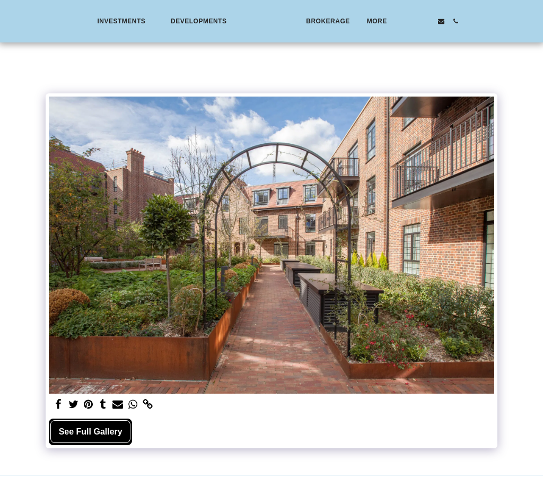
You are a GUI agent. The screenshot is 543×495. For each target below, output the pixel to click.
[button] (101, 21)
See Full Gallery (90, 431)
